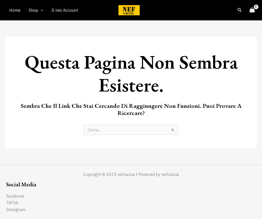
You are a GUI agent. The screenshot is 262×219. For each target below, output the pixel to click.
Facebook (15, 196)
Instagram (16, 209)
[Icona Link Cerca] (239, 10)
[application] (40, 10)
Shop (36, 10)
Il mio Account (64, 10)
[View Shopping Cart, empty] (252, 10)
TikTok (12, 202)
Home (14, 10)
